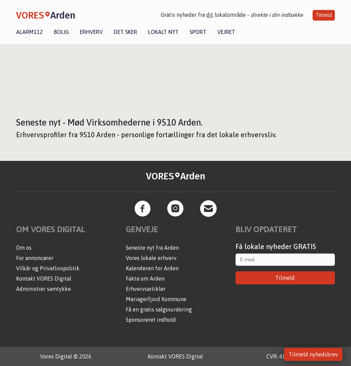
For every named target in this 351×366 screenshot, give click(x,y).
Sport (198, 32)
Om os (24, 248)
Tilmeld (324, 15)
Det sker (125, 32)
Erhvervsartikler (146, 289)
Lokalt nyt (163, 32)
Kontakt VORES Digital (43, 278)
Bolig (61, 32)
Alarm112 (29, 32)
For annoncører (34, 258)
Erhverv (91, 32)
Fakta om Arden (145, 278)
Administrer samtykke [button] (43, 289)
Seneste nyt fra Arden (152, 248)
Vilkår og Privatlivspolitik (48, 268)
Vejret (226, 32)
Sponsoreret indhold (151, 320)
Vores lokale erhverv (151, 258)
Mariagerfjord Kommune (156, 299)
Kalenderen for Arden (152, 268)
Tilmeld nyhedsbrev (313, 354)
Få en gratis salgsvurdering (159, 309)
